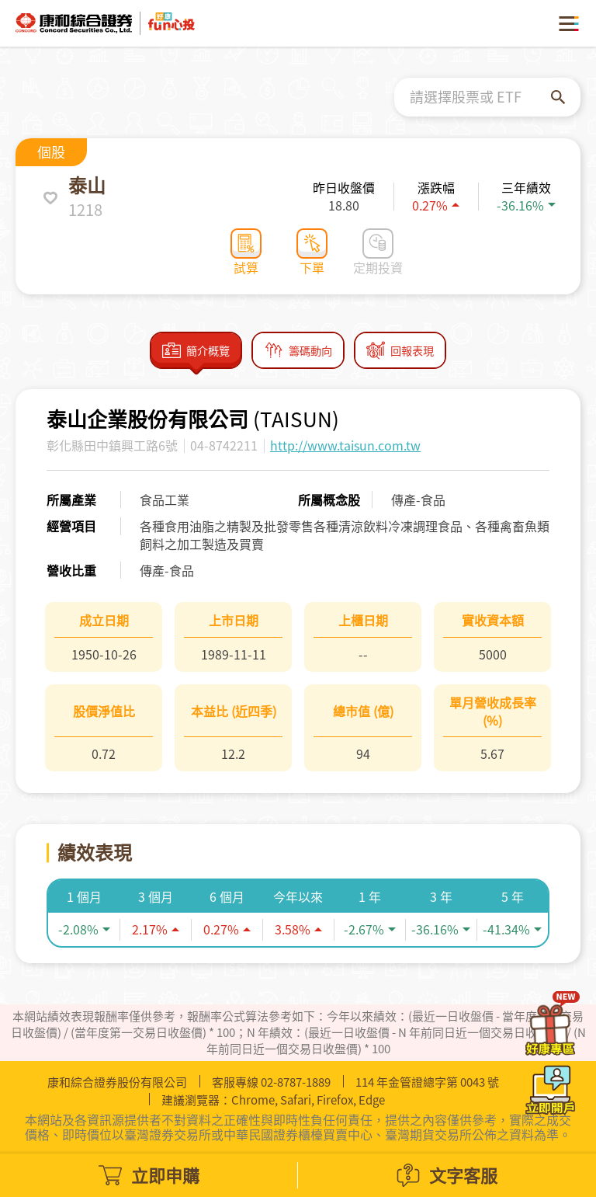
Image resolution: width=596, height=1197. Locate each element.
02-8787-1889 (296, 1082)
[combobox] (480, 97)
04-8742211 (224, 449)
